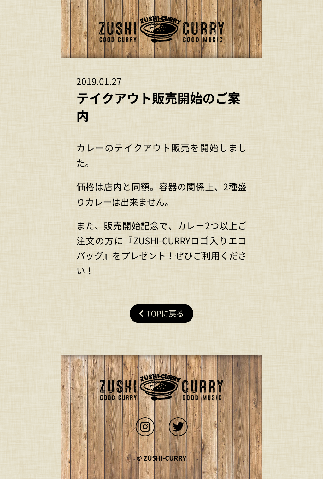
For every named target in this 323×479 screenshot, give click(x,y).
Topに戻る (165, 313)
